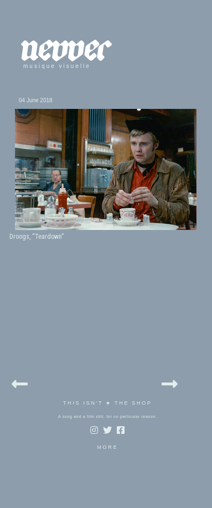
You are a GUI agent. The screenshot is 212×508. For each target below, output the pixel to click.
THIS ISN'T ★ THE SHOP (107, 403)
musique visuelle (57, 66)
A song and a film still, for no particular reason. (107, 416)
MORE (107, 447)
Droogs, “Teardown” (36, 236)
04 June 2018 (36, 100)
